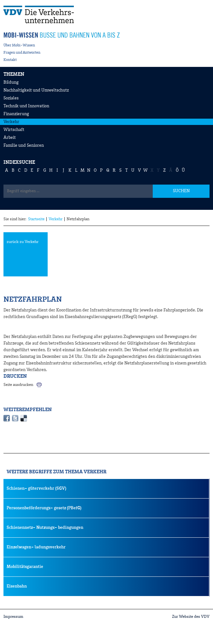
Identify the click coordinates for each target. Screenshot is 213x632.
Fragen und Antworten (21, 53)
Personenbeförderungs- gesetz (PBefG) (44, 508)
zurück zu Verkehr (22, 242)
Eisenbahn (17, 586)
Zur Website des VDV (191, 617)
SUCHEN (181, 191)
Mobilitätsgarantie (25, 566)
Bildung (11, 82)
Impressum (13, 617)
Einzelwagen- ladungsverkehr (36, 547)
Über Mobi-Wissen (19, 45)
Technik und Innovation (26, 106)
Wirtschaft (13, 129)
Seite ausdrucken (18, 385)
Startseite (36, 219)
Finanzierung (16, 114)
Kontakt (10, 60)
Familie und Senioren (23, 145)
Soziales (11, 98)
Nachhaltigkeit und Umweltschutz (36, 90)
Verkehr (11, 122)
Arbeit (9, 137)
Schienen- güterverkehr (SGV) (36, 488)
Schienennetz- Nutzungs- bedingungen (45, 527)
